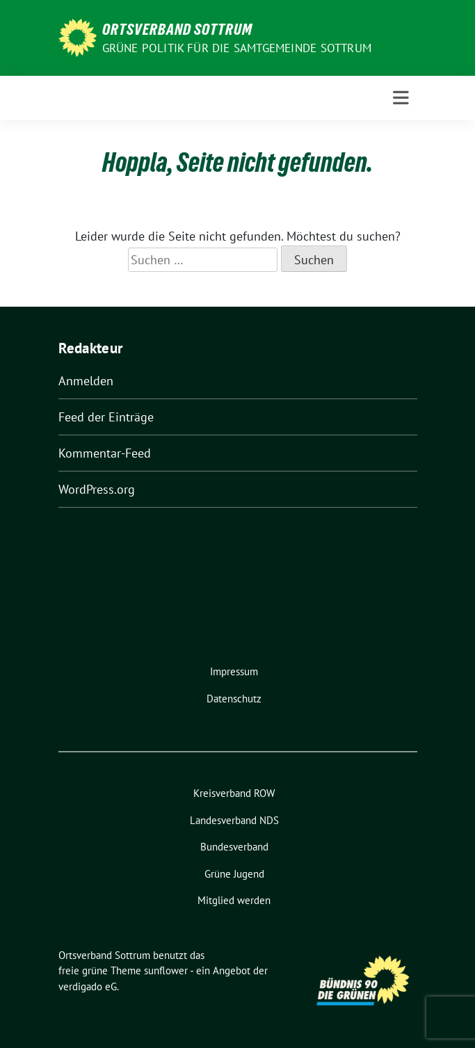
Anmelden (85, 381)
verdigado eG (87, 986)
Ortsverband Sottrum (177, 29)
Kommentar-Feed (104, 453)
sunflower (166, 970)
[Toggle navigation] (401, 98)
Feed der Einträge (106, 417)
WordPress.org (96, 489)
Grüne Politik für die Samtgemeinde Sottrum (236, 48)
